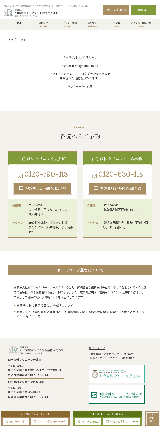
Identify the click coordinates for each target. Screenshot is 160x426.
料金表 (116, 24)
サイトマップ (97, 348)
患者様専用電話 (17, 421)
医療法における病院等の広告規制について (45, 305)
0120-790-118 (42, 174)
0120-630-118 (117, 174)
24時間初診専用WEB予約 (51, 421)
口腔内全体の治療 (115, 10)
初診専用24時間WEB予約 (46, 188)
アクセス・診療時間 (141, 24)
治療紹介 (143, 10)
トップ (12, 39)
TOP (19, 24)
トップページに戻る (80, 86)
